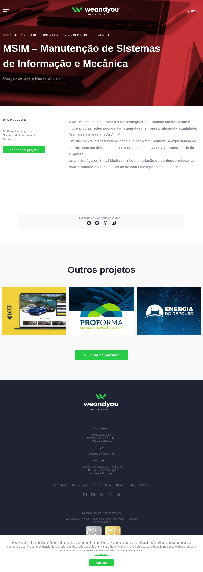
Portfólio (102, 485)
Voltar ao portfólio (101, 355)
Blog (120, 485)
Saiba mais (101, 554)
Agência (60, 485)
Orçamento (140, 485)
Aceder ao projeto (24, 150)
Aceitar (101, 562)
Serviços (80, 485)
